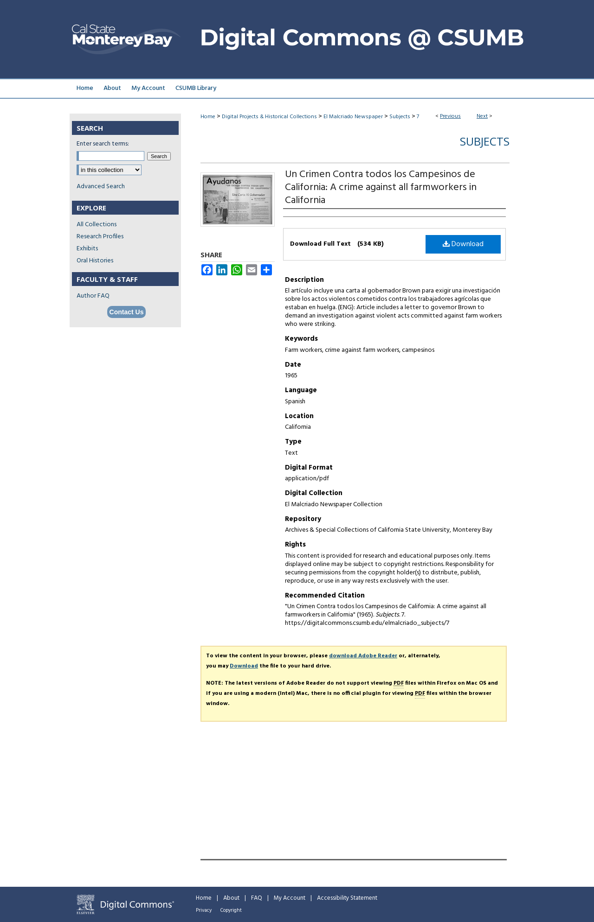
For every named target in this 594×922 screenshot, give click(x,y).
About (231, 898)
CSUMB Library (195, 88)
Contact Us (127, 312)
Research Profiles (100, 236)
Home (207, 116)
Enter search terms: (103, 144)
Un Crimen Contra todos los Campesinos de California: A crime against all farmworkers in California (381, 187)
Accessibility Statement (347, 898)
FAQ (256, 898)
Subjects (399, 116)
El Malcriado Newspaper (353, 116)
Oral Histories (95, 260)
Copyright (231, 910)
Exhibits (87, 248)
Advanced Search (101, 186)
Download (463, 244)
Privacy (204, 910)
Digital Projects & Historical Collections (269, 116)
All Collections (96, 224)
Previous (450, 116)
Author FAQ (93, 296)
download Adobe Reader (363, 656)
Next (482, 116)
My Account (289, 898)
